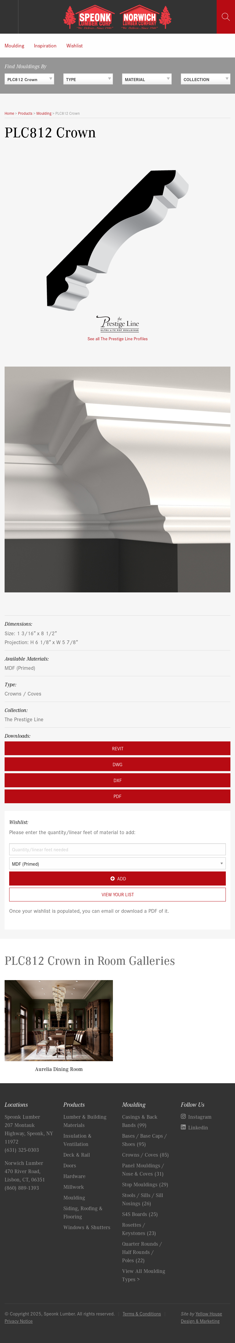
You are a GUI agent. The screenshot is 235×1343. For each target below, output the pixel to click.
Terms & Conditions (142, 1313)
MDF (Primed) (20, 667)
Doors (69, 1165)
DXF (118, 780)
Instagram (199, 1116)
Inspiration (45, 45)
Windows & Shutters (86, 1227)
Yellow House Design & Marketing (201, 1317)
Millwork (73, 1186)
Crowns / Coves (23, 693)
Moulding (14, 45)
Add (117, 878)
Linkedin (198, 1127)
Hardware (74, 1176)
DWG (117, 764)
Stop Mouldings (145, 1184)
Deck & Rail (76, 1154)
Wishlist (74, 45)
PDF (117, 796)
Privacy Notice (19, 1320)
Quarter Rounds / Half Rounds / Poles (142, 1252)
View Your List (118, 894)
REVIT (117, 748)
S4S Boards (140, 1214)
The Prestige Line (24, 719)
